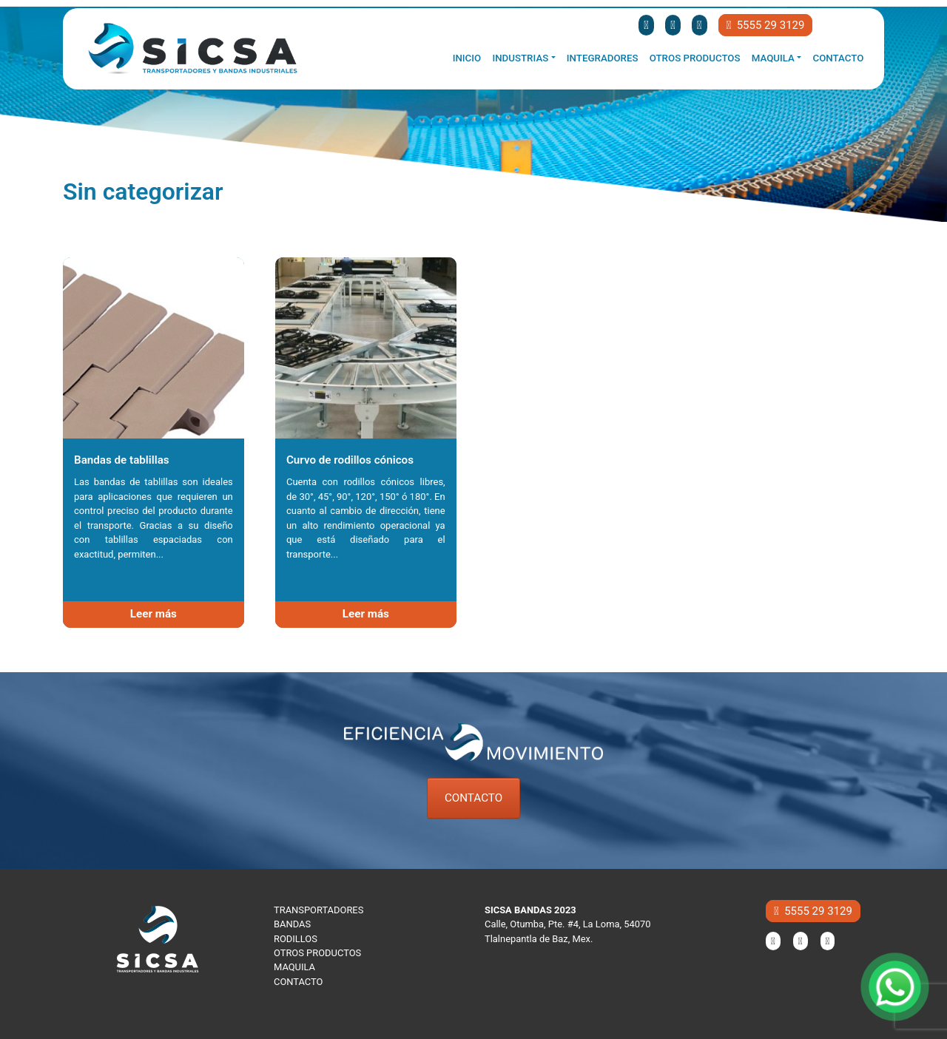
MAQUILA (294, 966)
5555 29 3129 (766, 25)
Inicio (467, 58)
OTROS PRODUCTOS (317, 952)
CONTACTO (473, 798)
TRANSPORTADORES (318, 910)
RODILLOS (295, 938)
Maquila (773, 58)
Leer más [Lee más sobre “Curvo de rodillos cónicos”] (366, 613)
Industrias (520, 58)
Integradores (602, 58)
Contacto (838, 58)
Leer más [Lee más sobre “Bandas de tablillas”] (153, 613)
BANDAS (292, 924)
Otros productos (695, 58)
